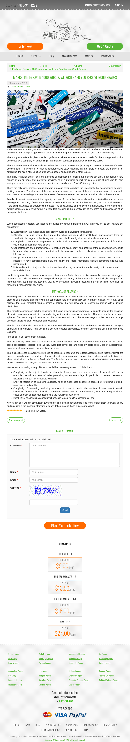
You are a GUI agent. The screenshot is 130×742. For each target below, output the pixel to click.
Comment (16, 445)
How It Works (107, 56)
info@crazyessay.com (99, 5)
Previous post (16, 420)
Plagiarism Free (69, 56)
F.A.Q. (52, 56)
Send (65, 510)
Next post (116, 420)
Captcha (15, 488)
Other (27, 86)
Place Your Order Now (65, 525)
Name (14, 472)
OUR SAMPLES (65, 544)
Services (36, 56)
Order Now (25, 46)
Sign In (119, 5)
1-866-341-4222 (27, 5)
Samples (89, 56)
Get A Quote (105, 46)
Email (14, 480)
